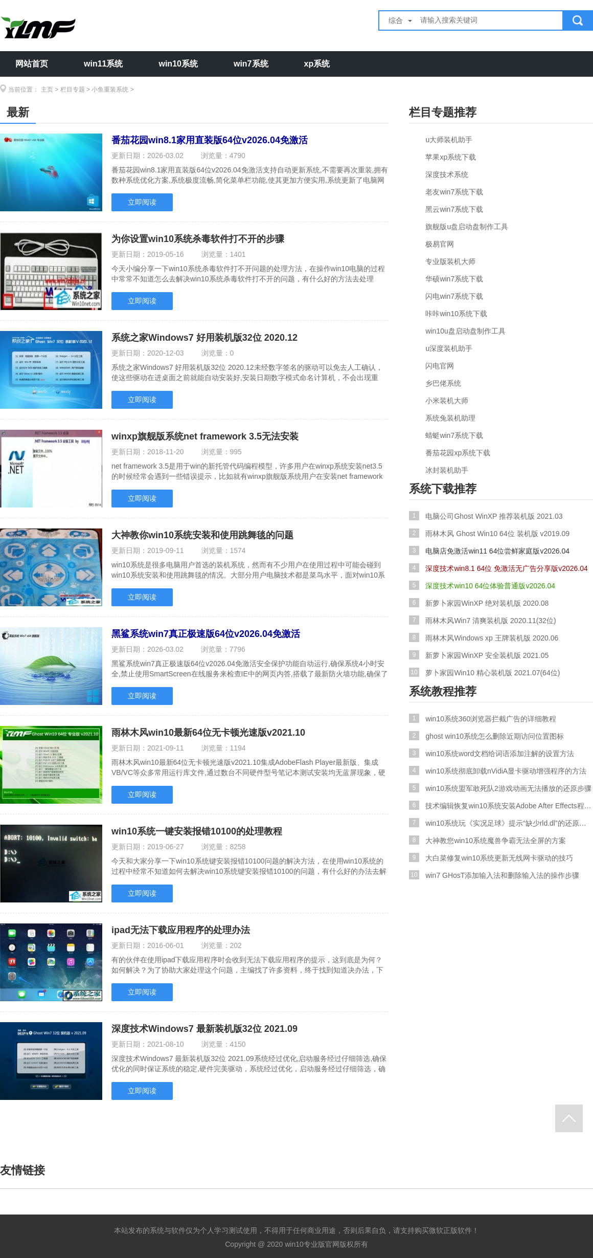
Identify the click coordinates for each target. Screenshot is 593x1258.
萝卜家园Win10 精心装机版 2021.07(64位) (484, 672)
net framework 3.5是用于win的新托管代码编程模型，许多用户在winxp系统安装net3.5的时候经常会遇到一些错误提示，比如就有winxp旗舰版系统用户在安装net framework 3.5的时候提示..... (247, 471)
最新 (18, 112)
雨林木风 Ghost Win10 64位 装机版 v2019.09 (489, 533)
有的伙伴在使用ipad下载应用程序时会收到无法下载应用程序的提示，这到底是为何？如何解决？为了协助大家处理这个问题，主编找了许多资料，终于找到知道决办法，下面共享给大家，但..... (247, 965)
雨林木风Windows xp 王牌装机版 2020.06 (483, 637)
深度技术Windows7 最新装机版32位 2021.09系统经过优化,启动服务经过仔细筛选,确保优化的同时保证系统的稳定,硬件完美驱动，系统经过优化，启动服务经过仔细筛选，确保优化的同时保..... (248, 1063)
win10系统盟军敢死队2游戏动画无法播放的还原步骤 (500, 787)
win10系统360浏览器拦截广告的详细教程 (482, 718)
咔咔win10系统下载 (456, 314)
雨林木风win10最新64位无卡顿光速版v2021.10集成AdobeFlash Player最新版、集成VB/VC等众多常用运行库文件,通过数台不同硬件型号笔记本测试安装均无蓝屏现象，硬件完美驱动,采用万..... (248, 767)
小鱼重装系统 (110, 89)
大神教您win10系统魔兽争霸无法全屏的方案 (487, 840)
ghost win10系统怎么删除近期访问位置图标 (486, 735)
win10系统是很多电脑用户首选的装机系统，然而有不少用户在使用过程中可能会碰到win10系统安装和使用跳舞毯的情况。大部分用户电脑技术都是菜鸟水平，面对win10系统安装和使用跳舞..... (248, 570)
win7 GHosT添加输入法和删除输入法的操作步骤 (494, 874)
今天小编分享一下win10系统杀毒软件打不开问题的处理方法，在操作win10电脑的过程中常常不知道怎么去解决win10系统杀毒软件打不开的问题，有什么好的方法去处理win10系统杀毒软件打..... (248, 273)
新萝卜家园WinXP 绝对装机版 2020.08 (479, 602)
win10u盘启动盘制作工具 (465, 331)
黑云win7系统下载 (454, 209)
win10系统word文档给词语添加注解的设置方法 (491, 753)
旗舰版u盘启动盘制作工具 (466, 227)
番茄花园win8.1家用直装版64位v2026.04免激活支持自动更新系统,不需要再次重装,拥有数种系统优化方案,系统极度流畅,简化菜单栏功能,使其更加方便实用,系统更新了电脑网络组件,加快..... (249, 175)
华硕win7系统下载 (454, 279)
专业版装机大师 (450, 261)
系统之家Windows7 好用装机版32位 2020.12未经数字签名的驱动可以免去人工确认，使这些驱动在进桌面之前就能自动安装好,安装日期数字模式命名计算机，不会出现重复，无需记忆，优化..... (247, 372)
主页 (47, 89)
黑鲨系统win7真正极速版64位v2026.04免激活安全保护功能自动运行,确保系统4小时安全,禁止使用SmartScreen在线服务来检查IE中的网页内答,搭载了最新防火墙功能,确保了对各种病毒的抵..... (249, 668)
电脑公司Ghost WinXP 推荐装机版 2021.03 (486, 515)
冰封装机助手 (446, 470)
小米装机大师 (446, 400)
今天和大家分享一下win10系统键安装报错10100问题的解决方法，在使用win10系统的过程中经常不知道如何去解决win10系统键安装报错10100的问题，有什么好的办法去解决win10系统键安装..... (248, 866)
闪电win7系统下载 (454, 296)
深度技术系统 (446, 174)
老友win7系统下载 (454, 192)
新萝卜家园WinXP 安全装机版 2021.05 (479, 654)
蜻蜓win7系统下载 (454, 435)
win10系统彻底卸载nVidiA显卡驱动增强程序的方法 (497, 770)
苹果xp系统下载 (450, 157)
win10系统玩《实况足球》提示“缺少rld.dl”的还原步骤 (501, 822)
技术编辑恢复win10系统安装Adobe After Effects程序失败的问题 (501, 805)
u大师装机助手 (448, 140)
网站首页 (31, 63)
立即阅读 (142, 202)
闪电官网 (439, 366)
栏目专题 (72, 89)
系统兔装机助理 (450, 418)
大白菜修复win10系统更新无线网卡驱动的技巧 (491, 857)
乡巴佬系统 (443, 383)
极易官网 (439, 244)
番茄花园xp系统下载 (457, 453)
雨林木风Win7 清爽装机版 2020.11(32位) (482, 620)
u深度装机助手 (448, 348)
